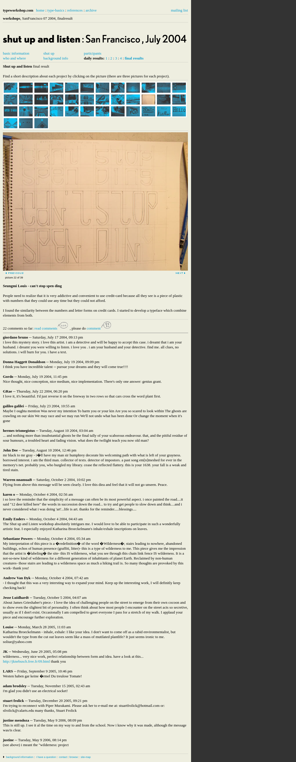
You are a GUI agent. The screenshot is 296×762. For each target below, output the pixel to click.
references (74, 10)
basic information (16, 53)
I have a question (46, 757)
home (40, 10)
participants (92, 53)
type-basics (55, 10)
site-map (86, 757)
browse (73, 757)
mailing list (179, 10)
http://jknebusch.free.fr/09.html (26, 661)
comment (99, 328)
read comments (51, 328)
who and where (14, 58)
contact (63, 757)
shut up (48, 53)
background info (55, 58)
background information (19, 757)
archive (91, 10)
